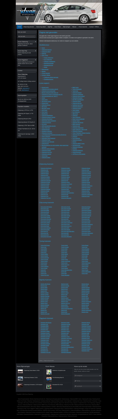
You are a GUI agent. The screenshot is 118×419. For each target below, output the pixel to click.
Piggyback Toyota (86, 347)
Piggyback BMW (45, 326)
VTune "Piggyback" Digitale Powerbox (81, 133)
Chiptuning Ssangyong (87, 185)
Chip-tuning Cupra (45, 224)
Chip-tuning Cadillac (45, 215)
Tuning (43, 98)
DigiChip (50, 27)
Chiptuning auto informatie (48, 141)
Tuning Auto (75, 91)
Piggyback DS (44, 347)
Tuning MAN (64, 266)
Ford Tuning (44, 112)
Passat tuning (45, 103)
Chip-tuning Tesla (86, 229)
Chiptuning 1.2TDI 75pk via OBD (26, 125)
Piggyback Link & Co (66, 342)
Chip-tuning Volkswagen (87, 233)
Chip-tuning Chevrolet (46, 219)
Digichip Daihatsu (45, 305)
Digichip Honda (64, 284)
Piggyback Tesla (85, 345)
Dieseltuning (45, 113)
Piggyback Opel (85, 324)
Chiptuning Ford (44, 196)
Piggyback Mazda (65, 345)
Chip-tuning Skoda (86, 221)
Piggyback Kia (64, 334)
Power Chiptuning (48, 57)
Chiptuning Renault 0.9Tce (24, 118)
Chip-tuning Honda (65, 207)
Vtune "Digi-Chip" (46, 127)
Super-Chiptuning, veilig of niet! (79, 129)
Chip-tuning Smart (86, 222)
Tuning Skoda (85, 259)
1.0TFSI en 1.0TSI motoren (78, 154)
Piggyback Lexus (65, 340)
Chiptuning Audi (76, 126)
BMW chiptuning (76, 124)
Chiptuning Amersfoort (47, 133)
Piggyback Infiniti (65, 326)
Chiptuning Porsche (86, 175)
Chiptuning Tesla (85, 191)
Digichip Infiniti (64, 287)
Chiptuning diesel (41, 27)
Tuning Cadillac (44, 254)
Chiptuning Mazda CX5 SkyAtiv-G (26, 122)
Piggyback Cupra (45, 340)
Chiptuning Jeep (65, 178)
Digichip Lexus (64, 301)
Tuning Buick (44, 250)
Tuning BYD (43, 252)
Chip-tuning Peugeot (86, 210)
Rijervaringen (66, 27)
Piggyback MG (64, 349)
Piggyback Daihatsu (45, 343)
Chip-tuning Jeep (65, 217)
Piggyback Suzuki (86, 343)
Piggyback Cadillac (45, 331)
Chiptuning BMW (45, 171)
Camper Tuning (76, 120)
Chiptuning (74, 115)
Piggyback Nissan (86, 322)
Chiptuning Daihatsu (45, 189)
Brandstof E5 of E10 (57, 384)
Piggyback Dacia (45, 342)
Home (89, 1)
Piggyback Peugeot (86, 326)
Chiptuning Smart (86, 184)
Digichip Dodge (44, 306)
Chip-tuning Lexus (65, 224)
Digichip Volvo (85, 312)
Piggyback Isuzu (65, 327)
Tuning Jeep (64, 256)
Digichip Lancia (64, 298)
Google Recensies (76, 152)
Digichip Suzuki (85, 305)
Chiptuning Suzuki (86, 189)
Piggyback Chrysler (45, 336)
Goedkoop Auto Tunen (77, 105)
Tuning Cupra (44, 263)
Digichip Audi (44, 285)
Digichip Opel (85, 285)
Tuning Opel (84, 247)
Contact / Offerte (94, 27)
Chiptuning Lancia (65, 182)
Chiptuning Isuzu (65, 173)
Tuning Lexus (64, 263)
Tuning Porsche (85, 252)
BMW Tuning (75, 87)
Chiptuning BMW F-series (78, 143)
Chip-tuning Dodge (45, 229)
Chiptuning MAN (65, 189)
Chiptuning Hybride (46, 150)
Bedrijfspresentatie (49, 63)
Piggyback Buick (45, 327)
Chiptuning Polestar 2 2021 (31, 377)
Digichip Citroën (44, 299)
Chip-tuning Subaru (86, 226)
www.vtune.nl (26, 88)
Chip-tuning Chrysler (45, 221)
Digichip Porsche (86, 291)
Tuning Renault (85, 254)
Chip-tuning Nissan (86, 207)
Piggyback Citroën (45, 338)
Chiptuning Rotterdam (77, 147)
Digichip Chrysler (45, 298)
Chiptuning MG (64, 194)
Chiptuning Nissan (86, 168)
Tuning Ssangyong (86, 263)
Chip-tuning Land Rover (66, 222)
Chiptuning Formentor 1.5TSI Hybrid (33, 384)
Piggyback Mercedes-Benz (67, 347)
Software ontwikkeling (49, 61)
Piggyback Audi (44, 324)
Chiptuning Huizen (76, 108)
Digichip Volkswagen (86, 310)
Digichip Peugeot (86, 287)
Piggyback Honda (65, 322)
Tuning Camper (44, 256)
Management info (48, 65)
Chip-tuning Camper (45, 217)
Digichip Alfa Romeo (45, 284)
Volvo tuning (45, 99)
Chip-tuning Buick (45, 212)
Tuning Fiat (43, 271)
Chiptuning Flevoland (77, 98)
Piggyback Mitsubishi (66, 352)
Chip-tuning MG (65, 233)
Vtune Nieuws (50, 366)
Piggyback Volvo (85, 350)
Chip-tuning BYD (45, 214)
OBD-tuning (75, 113)
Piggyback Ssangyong (87, 340)
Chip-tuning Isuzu (65, 212)
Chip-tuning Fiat (44, 233)
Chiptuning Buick (45, 173)
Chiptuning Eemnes (46, 122)
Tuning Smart (85, 261)
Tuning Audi (43, 247)
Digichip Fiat (44, 310)
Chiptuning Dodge (45, 191)
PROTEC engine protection (48, 148)
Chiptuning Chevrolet (46, 180)
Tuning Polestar (85, 250)
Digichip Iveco (64, 291)
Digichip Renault (85, 292)
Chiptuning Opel (85, 170)
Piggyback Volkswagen (87, 349)
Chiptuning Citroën (45, 184)
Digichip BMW (44, 287)
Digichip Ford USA (45, 313)
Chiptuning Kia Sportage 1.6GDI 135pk (26, 134)
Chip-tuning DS (44, 231)
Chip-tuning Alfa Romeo (46, 207)
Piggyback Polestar (86, 327)
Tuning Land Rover (65, 261)
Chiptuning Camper (45, 178)
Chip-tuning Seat (85, 219)
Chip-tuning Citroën (45, 222)
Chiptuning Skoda (86, 182)
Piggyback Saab (85, 333)
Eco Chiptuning (48, 59)
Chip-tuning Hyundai (66, 208)
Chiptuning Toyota (46, 140)
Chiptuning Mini (64, 196)
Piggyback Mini (64, 350)
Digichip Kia (64, 296)
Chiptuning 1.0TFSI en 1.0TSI (25, 110)
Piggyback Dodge (45, 345)
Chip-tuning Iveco (65, 214)
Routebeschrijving (48, 79)
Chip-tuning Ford (45, 234)
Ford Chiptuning (76, 138)
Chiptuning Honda (65, 168)
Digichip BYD (44, 291)
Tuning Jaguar (64, 254)
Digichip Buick (44, 289)
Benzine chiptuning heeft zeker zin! (50, 92)
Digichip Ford (44, 312)
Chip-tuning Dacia (45, 226)
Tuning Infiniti (64, 249)
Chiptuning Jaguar (65, 177)
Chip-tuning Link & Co (66, 226)
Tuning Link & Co (65, 264)
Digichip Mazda (64, 306)
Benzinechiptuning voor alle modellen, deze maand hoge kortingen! (77, 406)
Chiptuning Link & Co (66, 187)
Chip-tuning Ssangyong (87, 224)
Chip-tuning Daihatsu (46, 227)
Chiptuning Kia (45, 143)
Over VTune (58, 27)
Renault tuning (45, 87)
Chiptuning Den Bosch (47, 119)
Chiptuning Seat (85, 180)
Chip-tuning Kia (64, 219)
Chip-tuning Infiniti (65, 210)
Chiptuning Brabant (76, 92)
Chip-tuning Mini (65, 234)
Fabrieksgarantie (46, 129)
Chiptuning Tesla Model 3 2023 (32, 370)
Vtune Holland (75, 110)
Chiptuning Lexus (65, 185)
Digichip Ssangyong (86, 301)
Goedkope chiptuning (47, 131)
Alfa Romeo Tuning (46, 101)
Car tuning (44, 124)
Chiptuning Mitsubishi (66, 198)
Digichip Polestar (86, 289)
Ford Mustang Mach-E (58, 377)
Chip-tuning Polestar (86, 212)
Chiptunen (74, 136)
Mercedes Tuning (46, 108)
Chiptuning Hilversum (77, 106)
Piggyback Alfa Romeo (46, 322)
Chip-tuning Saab (86, 217)
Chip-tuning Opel (86, 208)
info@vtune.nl (25, 90)
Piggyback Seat (85, 334)
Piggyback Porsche (86, 329)
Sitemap (94, 1)
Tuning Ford (43, 273)
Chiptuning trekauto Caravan (48, 117)
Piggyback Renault (86, 331)
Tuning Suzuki (85, 266)
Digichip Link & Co (65, 303)
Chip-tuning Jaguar (65, 215)
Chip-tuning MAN (65, 227)
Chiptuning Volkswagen (77, 127)
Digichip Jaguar (64, 292)
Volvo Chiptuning (76, 117)
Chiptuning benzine (28, 27)
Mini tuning (44, 106)
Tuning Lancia (64, 259)
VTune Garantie (83, 27)
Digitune (74, 141)
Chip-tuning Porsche (86, 214)
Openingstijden (22, 95)
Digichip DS (43, 308)
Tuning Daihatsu (44, 266)
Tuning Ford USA (45, 275)
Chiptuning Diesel (76, 101)
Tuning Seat (44, 155)
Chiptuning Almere (46, 105)
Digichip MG (64, 310)
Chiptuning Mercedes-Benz (67, 192)
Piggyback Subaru (86, 342)
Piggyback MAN (65, 343)
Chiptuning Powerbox (77, 131)
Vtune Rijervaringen (23, 366)
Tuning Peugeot (85, 249)
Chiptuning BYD (44, 175)
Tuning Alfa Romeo (45, 245)
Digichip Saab (85, 294)
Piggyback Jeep (65, 333)
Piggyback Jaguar (65, 331)
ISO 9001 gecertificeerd (78, 99)
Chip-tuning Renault (86, 215)
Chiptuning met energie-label (48, 91)
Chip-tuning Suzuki (86, 227)
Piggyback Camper (45, 333)
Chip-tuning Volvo (86, 234)
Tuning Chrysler (44, 259)
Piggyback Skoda (86, 336)
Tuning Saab (85, 256)
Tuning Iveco (64, 252)
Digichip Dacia (44, 303)
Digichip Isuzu (64, 289)
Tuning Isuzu (64, 250)
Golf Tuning (44, 110)
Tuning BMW (44, 249)
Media (45, 67)
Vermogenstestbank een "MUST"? (50, 96)
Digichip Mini (64, 312)
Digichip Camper (45, 294)
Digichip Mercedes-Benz (67, 308)
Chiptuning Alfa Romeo (77, 122)
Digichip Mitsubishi (65, 313)
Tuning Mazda (64, 268)
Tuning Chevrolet (45, 257)
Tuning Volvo (85, 273)
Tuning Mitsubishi (65, 275)
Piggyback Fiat (44, 349)
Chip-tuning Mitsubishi (66, 236)
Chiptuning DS (44, 192)
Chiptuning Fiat (44, 194)
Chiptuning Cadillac (45, 177)
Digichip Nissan (85, 284)
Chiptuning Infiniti (65, 171)
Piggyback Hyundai (65, 324)
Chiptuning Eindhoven (77, 150)
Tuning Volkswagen (77, 89)
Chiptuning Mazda (65, 191)
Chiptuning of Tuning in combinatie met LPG (52, 94)
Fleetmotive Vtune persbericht (49, 120)
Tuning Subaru (85, 264)
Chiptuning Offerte (46, 157)
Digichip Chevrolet (45, 296)
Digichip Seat (85, 296)
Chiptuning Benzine (77, 103)
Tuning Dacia (44, 264)
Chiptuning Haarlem (77, 140)
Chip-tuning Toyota (86, 231)
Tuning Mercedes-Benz (66, 270)
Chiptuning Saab (85, 178)
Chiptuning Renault (86, 177)
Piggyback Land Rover (66, 338)
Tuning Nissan (85, 245)
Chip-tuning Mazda (65, 229)
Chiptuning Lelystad (46, 154)
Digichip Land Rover (66, 299)
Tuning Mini (64, 273)
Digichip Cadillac (45, 292)
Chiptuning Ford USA (47, 152)
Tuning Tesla (84, 268)
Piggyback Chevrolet (45, 334)
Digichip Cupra (44, 301)
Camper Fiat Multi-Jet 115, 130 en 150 (26, 129)
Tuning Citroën (44, 261)
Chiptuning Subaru (86, 187)
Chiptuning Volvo (86, 196)
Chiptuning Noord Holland (78, 96)
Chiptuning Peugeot (86, 171)
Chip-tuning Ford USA (46, 236)
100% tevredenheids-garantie (49, 126)
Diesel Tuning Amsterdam (78, 119)
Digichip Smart (85, 299)
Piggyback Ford (44, 350)
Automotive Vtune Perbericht (48, 138)
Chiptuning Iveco (65, 175)
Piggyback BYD (44, 329)
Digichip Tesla (85, 306)
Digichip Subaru (85, 303)
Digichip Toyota (85, 308)
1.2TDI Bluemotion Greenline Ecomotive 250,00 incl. (54, 134)
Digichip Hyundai (65, 285)
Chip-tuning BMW (45, 210)
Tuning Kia (63, 257)
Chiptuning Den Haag (77, 134)
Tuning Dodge (44, 268)
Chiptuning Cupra (45, 185)
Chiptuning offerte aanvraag (51, 77)
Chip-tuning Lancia (65, 221)
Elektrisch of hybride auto (58, 370)
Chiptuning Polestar (86, 173)
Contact (99, 1)
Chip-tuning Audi (45, 208)
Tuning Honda (64, 245)
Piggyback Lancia (65, 336)
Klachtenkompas (76, 145)
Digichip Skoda (85, 298)
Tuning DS (43, 270)
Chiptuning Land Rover (66, 184)
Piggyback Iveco (65, 329)
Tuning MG (63, 271)
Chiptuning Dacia (45, 187)
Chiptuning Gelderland (77, 94)
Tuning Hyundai (65, 247)
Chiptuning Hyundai (65, 170)
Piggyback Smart (86, 338)
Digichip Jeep (64, 294)
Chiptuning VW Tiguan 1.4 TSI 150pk (25, 114)
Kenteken (74, 148)
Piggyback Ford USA (46, 352)
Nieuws (74, 27)
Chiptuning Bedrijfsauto (47, 115)
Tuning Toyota (85, 270)
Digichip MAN (64, 305)
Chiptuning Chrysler (45, 182)
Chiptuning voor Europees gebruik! (50, 89)
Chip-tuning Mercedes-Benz (67, 231)
